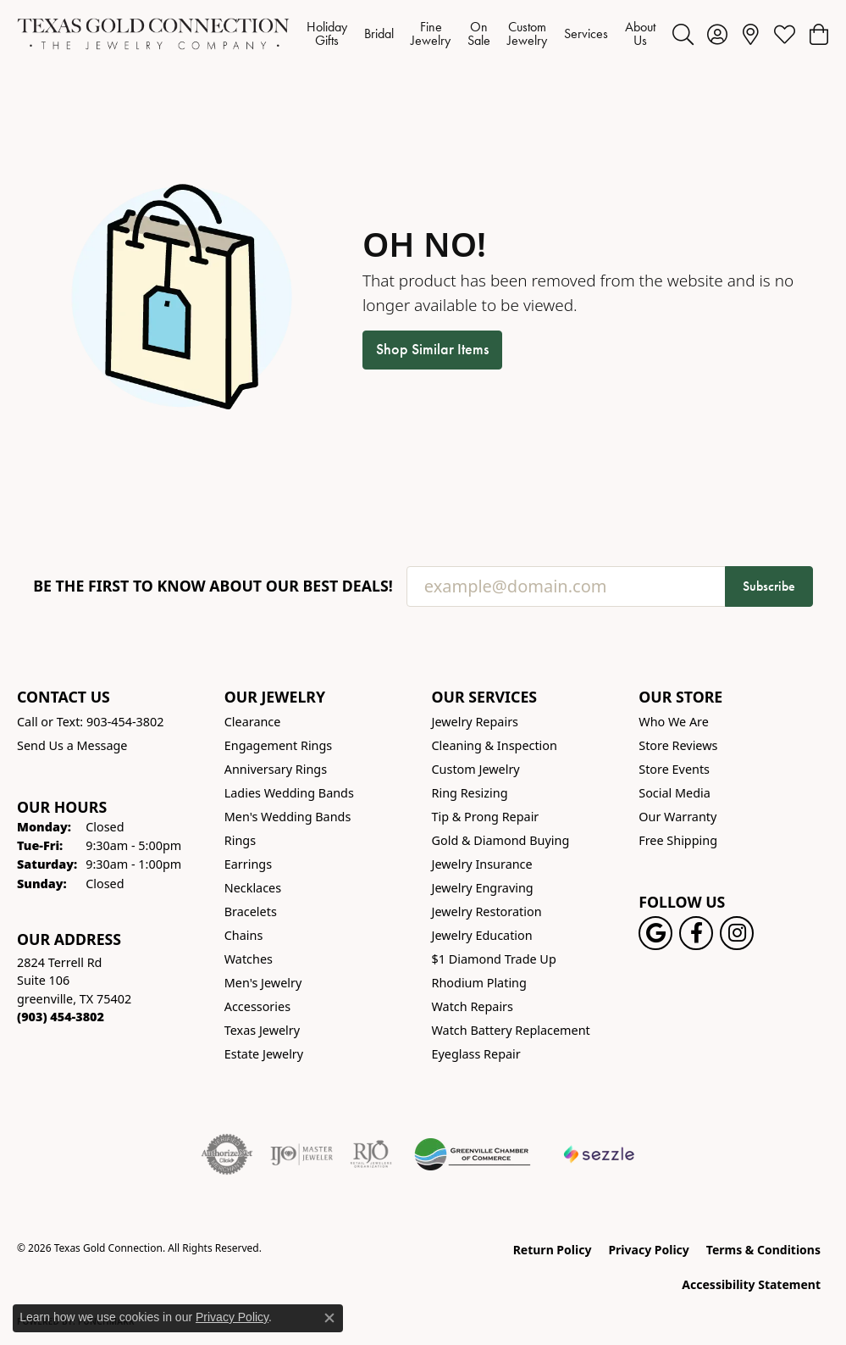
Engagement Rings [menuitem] (278, 745)
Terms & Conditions (763, 1250)
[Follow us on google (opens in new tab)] (655, 933)
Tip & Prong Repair (485, 817)
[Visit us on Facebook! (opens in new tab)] (696, 933)
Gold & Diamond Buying (501, 840)
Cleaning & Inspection (494, 745)
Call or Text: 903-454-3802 (90, 722)
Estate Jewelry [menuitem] (263, 1054)
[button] (683, 34)
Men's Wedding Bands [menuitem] (287, 817)
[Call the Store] (60, 1017)
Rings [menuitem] (240, 840)
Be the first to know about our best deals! (213, 586)
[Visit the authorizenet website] (227, 1154)
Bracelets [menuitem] (250, 911)
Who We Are (674, 722)
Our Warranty (677, 817)
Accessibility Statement (751, 1284)
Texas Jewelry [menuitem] (262, 1030)
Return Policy (552, 1250)
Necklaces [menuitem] (252, 888)
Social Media (675, 793)
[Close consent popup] (329, 1318)
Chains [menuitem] (243, 935)
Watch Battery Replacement (511, 1030)
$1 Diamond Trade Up (494, 959)
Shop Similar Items (432, 349)
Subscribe (769, 586)
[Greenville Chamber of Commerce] (472, 1154)
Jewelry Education (482, 935)
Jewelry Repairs (475, 722)
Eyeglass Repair (476, 1054)
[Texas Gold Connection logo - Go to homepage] (153, 34)
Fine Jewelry (431, 33)
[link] (750, 34)
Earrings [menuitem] (248, 864)
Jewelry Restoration (487, 911)
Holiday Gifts (327, 33)
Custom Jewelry (527, 33)
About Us (640, 33)
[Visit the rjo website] (371, 1154)
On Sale (478, 33)
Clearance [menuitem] (252, 722)
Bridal (379, 33)
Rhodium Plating (479, 983)
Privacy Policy (648, 1250)
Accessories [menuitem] (257, 1006)
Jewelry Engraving (483, 888)
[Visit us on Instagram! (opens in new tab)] (737, 933)
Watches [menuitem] (248, 959)
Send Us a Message (72, 745)
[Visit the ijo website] (302, 1154)
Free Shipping (678, 840)
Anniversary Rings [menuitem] (275, 769)
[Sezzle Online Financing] (599, 1154)
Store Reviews (678, 745)
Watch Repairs (472, 1006)
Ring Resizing (470, 793)
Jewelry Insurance (482, 864)
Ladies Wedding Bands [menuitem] (289, 793)
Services (586, 33)
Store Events (674, 769)
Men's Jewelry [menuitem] (263, 983)
